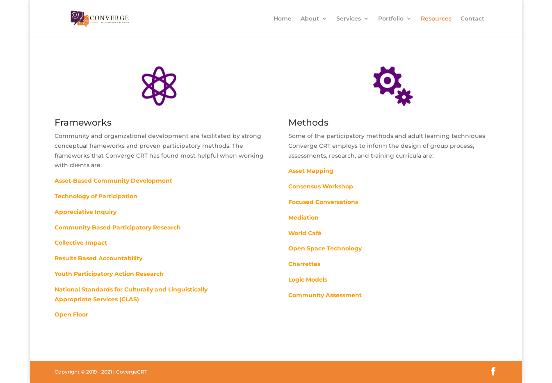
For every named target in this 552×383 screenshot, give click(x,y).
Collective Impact (81, 242)
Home (283, 19)
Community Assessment (325, 295)
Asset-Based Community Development (113, 180)
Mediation (303, 217)
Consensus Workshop (320, 186)
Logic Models (307, 279)
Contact (472, 19)
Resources (436, 19)
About (310, 19)
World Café (305, 233)
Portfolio (391, 19)
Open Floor (71, 314)
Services (348, 19)
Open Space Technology (325, 248)
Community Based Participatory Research (118, 227)
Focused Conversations (323, 202)
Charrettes (304, 264)
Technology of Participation (96, 196)
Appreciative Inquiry (85, 212)
